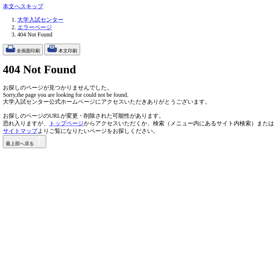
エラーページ (34, 27)
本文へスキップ (23, 6)
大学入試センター (40, 20)
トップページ (66, 123)
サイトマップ (20, 131)
